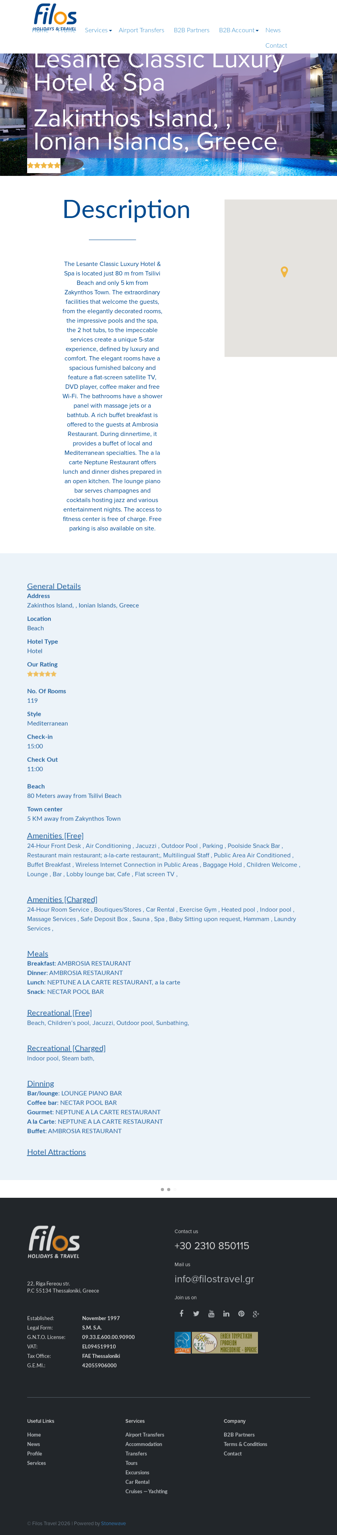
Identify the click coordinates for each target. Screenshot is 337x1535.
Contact (276, 45)
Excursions (137, 1483)
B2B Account (236, 30)
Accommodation (143, 1454)
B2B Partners (192, 30)
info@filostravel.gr (214, 1289)
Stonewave (113, 1523)
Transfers (136, 1464)
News (273, 30)
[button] (284, 271)
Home (40, 30)
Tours (131, 1473)
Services (96, 30)
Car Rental (137, 1492)
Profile (67, 30)
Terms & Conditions (245, 1454)
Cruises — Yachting (146, 1502)
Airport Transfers (141, 30)
